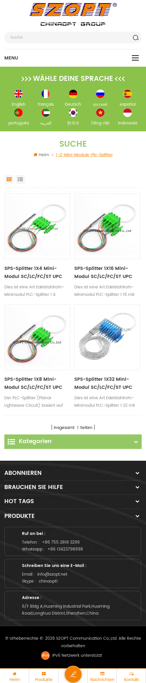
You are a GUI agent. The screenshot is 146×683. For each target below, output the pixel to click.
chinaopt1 (48, 581)
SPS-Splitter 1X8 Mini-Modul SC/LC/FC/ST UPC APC (33, 383)
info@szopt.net (52, 574)
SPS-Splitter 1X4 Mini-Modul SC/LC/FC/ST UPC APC (33, 273)
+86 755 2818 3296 (61, 542)
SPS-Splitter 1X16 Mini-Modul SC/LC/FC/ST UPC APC (103, 273)
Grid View (9, 179)
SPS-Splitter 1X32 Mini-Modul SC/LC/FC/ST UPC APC (103, 383)
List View (20, 179)
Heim (41, 155)
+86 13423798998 (65, 549)
